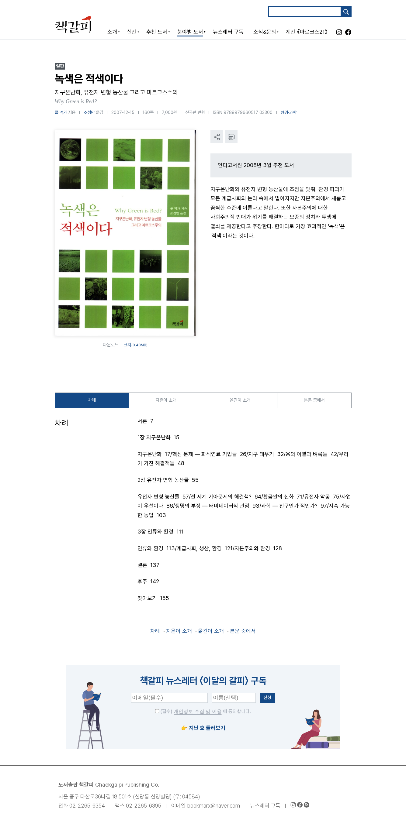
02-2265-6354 (87, 807)
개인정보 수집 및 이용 (197, 713)
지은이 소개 (166, 401)
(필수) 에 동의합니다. (203, 713)
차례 (92, 401)
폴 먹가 (61, 112)
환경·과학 (289, 112)
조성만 (89, 112)
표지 (135, 345)
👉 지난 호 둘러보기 (203, 729)
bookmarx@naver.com (213, 807)
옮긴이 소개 (240, 401)
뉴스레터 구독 (265, 807)
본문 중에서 (314, 401)
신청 (267, 699)
